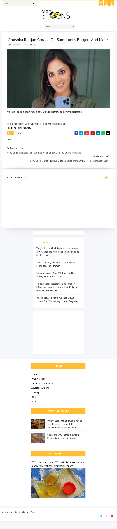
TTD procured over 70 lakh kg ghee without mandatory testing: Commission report (58, 471)
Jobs (33, 404)
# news (19, 140)
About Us (36, 408)
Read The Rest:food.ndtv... (20, 134)
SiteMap (35, 399)
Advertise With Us (40, 395)
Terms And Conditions (42, 390)
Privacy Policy (38, 386)
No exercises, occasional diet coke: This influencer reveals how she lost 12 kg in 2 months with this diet (57, 295)
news (35, 52)
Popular (47, 250)
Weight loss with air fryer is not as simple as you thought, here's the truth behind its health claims (57, 259)
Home (34, 381)
